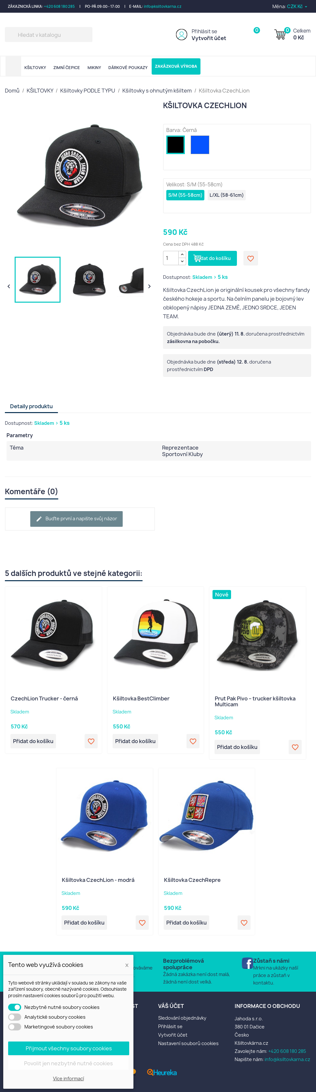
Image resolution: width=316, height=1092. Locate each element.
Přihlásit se (204, 31)
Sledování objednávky (182, 1018)
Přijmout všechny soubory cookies (69, 1048)
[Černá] (176, 146)
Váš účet (171, 1006)
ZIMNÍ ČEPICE (66, 67)
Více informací (68, 1078)
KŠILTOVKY (35, 67)
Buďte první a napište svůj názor (76, 518)
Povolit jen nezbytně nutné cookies (68, 1063)
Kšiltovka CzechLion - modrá (98, 880)
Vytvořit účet (209, 38)
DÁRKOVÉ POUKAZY (127, 67)
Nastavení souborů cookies (188, 1043)
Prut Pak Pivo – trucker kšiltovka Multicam (255, 701)
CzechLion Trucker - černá (44, 699)
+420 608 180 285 (59, 6)
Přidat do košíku (212, 258)
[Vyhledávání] (48, 34)
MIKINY (94, 67)
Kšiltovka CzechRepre (192, 880)
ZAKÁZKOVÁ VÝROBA (176, 66)
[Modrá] (201, 146)
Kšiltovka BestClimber (141, 699)
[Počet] (171, 258)
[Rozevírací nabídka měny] (297, 6)
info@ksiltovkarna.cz (163, 6)
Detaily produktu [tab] (31, 406)
